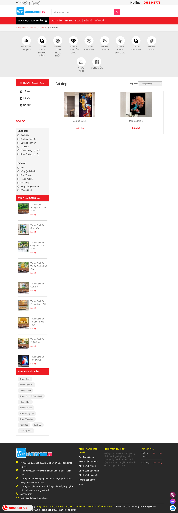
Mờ (20, 167)
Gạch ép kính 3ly (26, 139)
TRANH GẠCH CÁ (38, 28)
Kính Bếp (24, 425)
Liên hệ (88, 20)
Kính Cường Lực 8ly (28, 154)
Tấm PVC (23, 146)
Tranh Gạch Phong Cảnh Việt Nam (38, 207)
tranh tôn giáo (26, 419)
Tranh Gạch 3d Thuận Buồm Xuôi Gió (38, 266)
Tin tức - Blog (73, 20)
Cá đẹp (25, 105)
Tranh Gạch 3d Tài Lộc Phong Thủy (37, 321)
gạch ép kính (26, 431)
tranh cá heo (26, 408)
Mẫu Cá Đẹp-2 (136, 121)
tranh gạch (25, 379)
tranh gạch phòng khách (31, 396)
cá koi (25, 98)
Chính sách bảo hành (89, 471)
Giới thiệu (56, 20)
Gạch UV (23, 135)
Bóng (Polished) (26, 171)
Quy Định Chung (86, 457)
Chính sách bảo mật (88, 475)
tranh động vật (27, 413)
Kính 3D (37, 425)
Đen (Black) (24, 175)
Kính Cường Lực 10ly (29, 150)
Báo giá (99, 20)
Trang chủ (21, 28)
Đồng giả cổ (24, 190)
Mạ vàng (23, 182)
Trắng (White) (25, 179)
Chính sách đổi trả (87, 466)
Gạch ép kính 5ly (26, 143)
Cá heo (25, 92)
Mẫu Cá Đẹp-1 (79, 121)
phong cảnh (25, 390)
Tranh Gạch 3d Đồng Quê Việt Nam (37, 245)
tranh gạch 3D (26, 385)
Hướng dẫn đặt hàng (88, 461)
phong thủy (25, 402)
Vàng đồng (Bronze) (28, 186)
